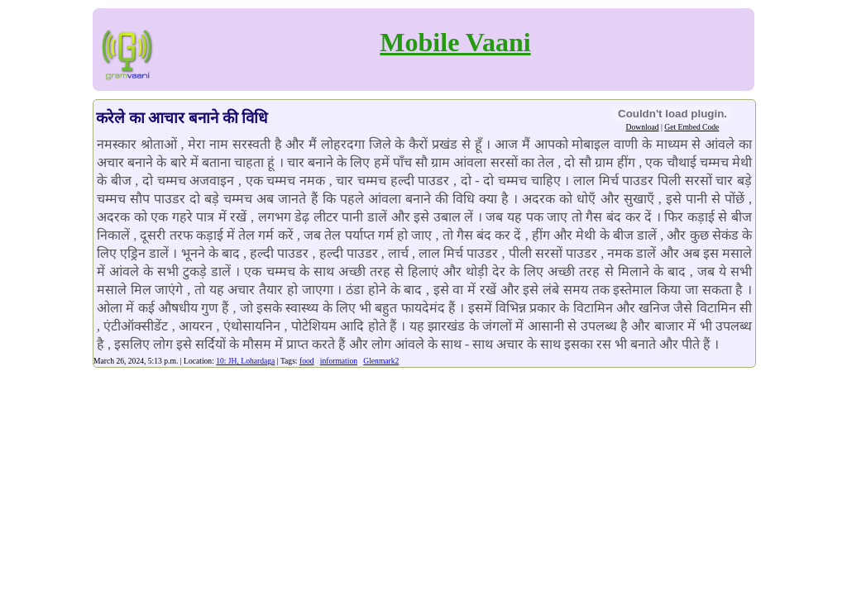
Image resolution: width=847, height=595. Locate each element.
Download (642, 126)
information (338, 360)
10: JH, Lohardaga (245, 360)
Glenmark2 (381, 360)
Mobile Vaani (455, 42)
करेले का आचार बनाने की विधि (182, 117)
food (306, 360)
